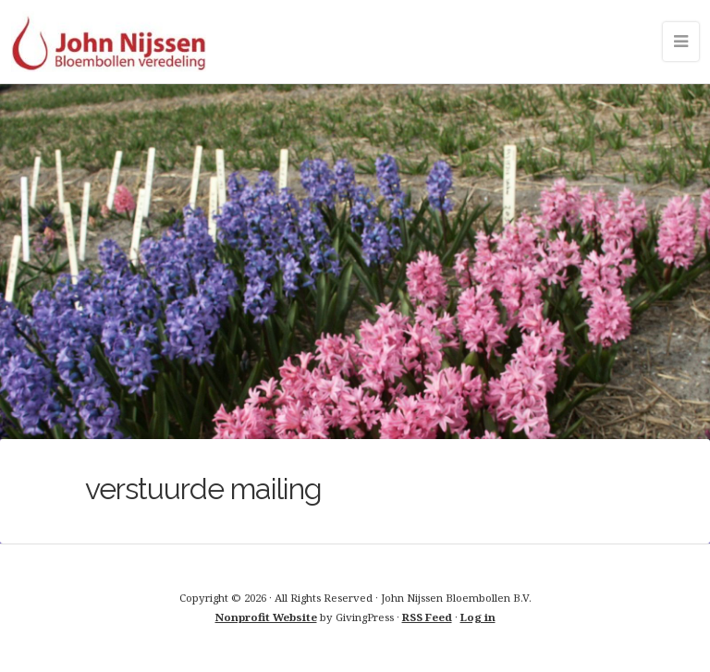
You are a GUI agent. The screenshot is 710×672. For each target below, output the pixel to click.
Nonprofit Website (266, 617)
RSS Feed (427, 617)
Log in (478, 617)
